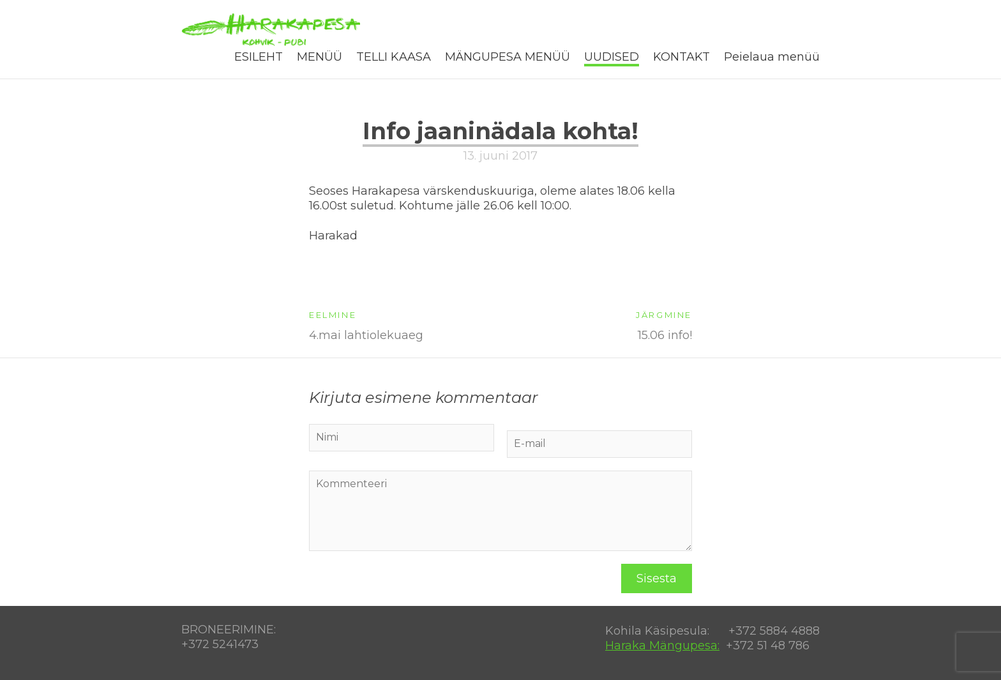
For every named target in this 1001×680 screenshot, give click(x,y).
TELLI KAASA (393, 57)
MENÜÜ (319, 57)
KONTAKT (681, 57)
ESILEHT (258, 57)
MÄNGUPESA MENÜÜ (507, 57)
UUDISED (611, 57)
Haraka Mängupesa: (662, 645)
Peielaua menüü (772, 57)
